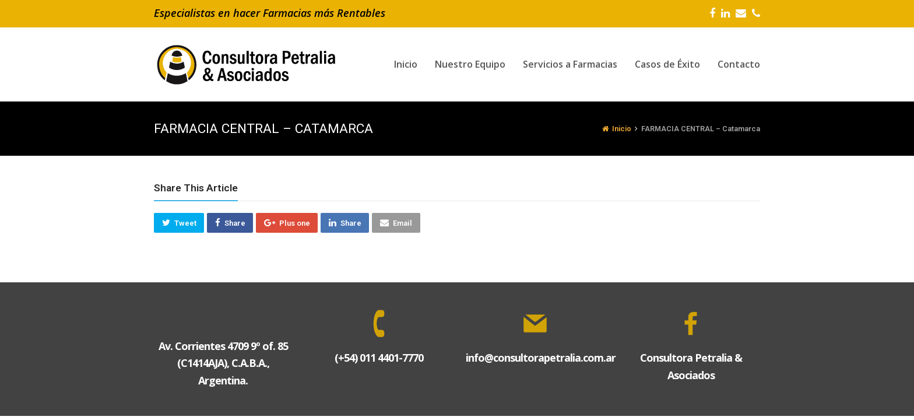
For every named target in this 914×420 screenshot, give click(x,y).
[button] (179, 223)
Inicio (616, 128)
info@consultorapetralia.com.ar (541, 358)
